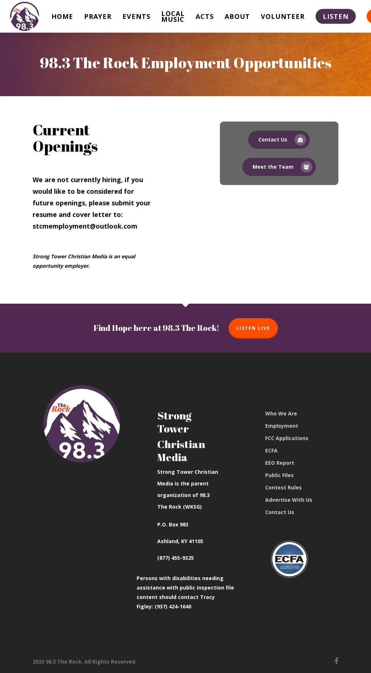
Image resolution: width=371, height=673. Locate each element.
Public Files (279, 475)
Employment (281, 425)
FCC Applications (286, 438)
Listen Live (253, 328)
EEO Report (279, 462)
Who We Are (281, 413)
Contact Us (279, 512)
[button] (279, 140)
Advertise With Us (288, 499)
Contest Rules (283, 487)
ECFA (271, 450)
